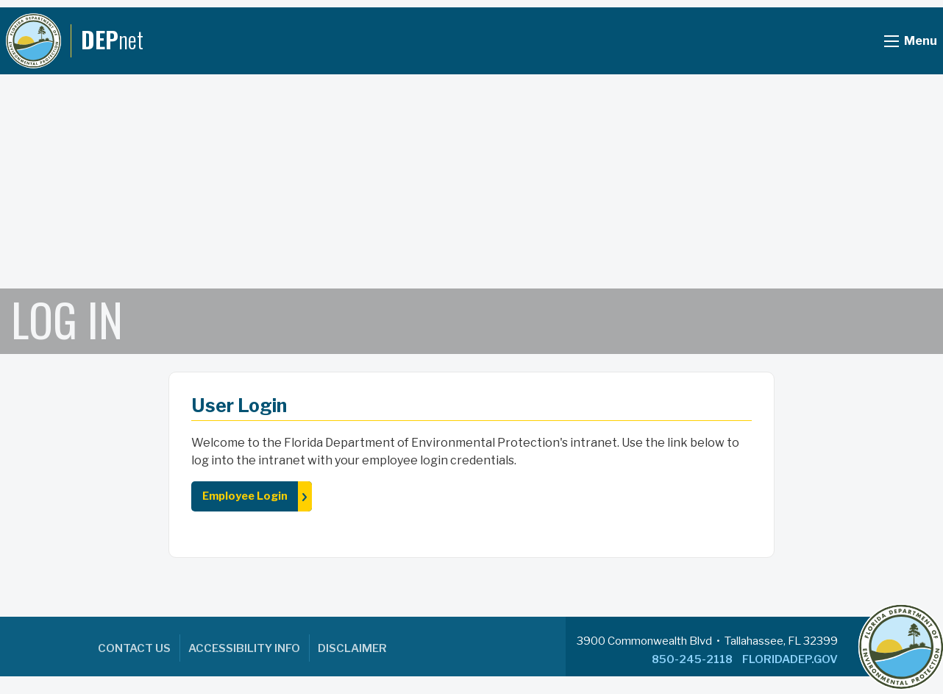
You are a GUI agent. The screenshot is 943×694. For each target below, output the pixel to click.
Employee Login (245, 496)
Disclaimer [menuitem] (352, 648)
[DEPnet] (74, 40)
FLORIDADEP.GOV (790, 659)
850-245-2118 (692, 659)
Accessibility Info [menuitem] (244, 648)
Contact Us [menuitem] (134, 648)
